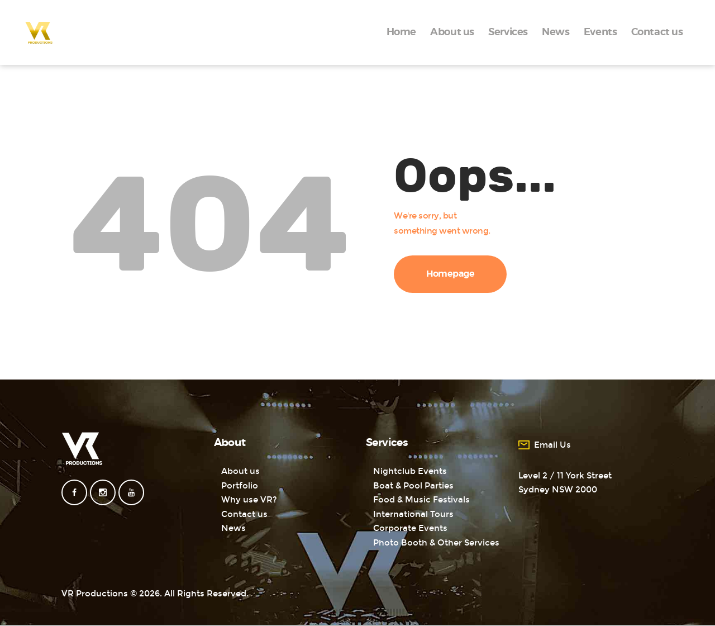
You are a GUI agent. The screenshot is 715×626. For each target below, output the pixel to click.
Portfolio (239, 486)
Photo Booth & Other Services (436, 543)
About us (240, 471)
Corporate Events (410, 528)
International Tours (413, 514)
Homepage (450, 273)
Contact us (244, 514)
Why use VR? (249, 500)
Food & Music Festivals (421, 500)
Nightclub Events (410, 471)
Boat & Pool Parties (413, 486)
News (233, 528)
